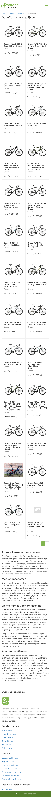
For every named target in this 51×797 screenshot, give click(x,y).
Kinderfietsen (8, 744)
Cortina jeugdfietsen (11, 779)
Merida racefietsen (10, 765)
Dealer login (7, 789)
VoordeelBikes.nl (9, 13)
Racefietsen (7, 737)
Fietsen (21, 13)
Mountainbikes (9, 734)
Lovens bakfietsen (10, 758)
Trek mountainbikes (11, 772)
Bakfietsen (7, 748)
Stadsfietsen (7, 730)
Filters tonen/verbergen (25, 794)
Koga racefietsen (9, 761)
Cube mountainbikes (12, 775)
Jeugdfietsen (8, 741)
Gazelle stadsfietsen (11, 768)
